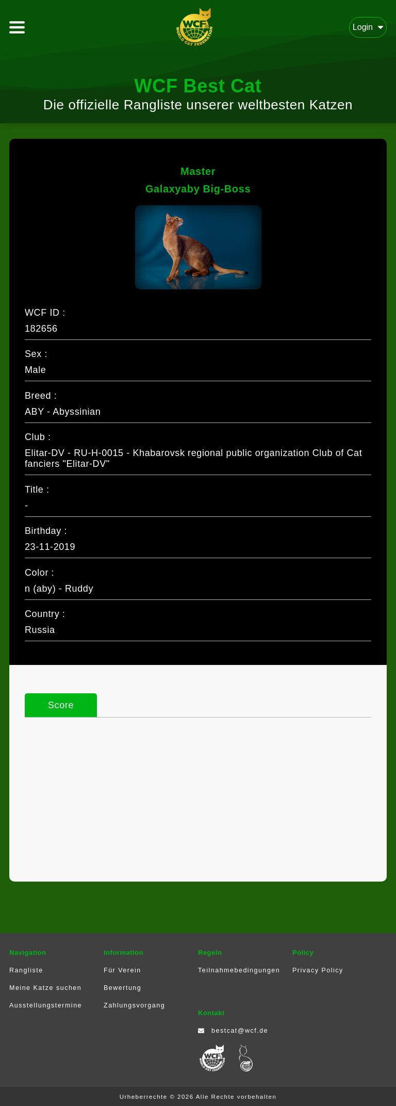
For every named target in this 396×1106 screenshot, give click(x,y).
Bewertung (122, 987)
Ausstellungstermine (45, 1005)
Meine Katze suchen (45, 987)
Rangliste (26, 970)
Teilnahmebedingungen (239, 970)
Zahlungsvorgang (134, 1005)
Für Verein (122, 970)
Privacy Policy (317, 970)
